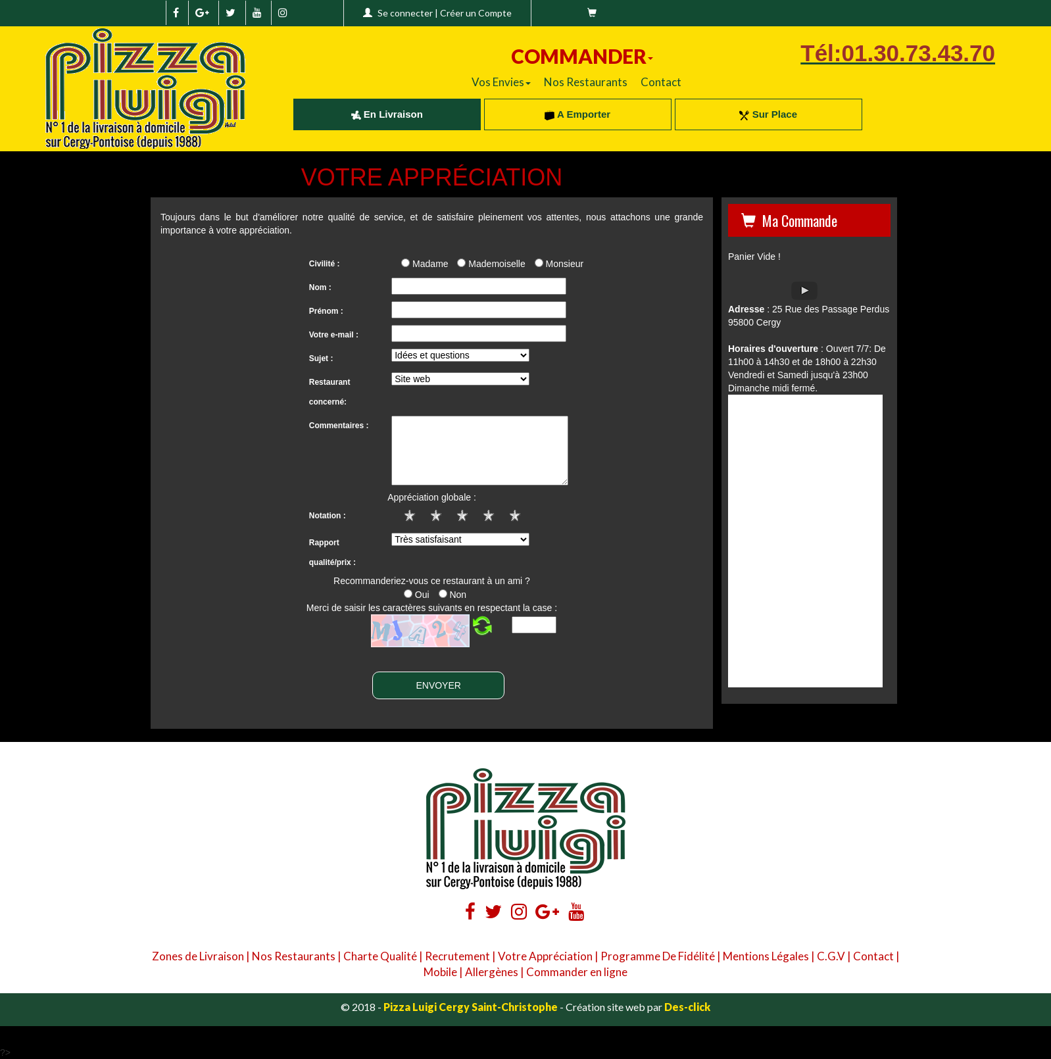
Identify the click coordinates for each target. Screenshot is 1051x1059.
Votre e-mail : (333, 334)
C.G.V (831, 956)
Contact (661, 82)
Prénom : (326, 311)
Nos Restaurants (585, 82)
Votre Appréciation (545, 956)
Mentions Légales (766, 956)
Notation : (327, 515)
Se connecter (405, 12)
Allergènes (491, 972)
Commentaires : (339, 425)
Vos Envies (501, 82)
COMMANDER (582, 56)
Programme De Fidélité (657, 956)
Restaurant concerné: (330, 392)
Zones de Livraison (198, 956)
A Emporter (577, 114)
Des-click (687, 1006)
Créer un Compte (476, 12)
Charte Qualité (380, 956)
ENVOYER (438, 685)
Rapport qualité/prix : (332, 552)
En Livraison (387, 114)
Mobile (440, 972)
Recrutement (457, 956)
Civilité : (324, 263)
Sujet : (321, 358)
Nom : (320, 287)
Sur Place (768, 114)
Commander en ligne (576, 972)
